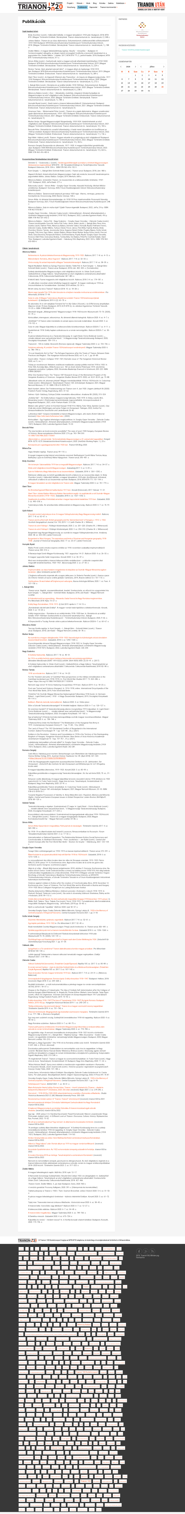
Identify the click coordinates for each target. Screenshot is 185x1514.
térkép (28, 1448)
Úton (114, 1400)
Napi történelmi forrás (77, 1306)
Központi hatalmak (50, 1367)
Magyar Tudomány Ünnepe (87, 1362)
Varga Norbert (117, 1320)
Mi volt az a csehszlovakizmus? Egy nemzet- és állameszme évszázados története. (61, 1122)
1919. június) (103, 899)
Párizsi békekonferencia (82, 1438)
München (95, 1491)
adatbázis (77, 1419)
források (71, 1320)
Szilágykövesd (31, 1339)
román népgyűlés (22, 1301)
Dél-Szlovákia (64, 1296)
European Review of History (71, 1310)
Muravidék (84, 1443)
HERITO (71, 1296)
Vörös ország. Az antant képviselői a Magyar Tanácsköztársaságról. (54, 262)
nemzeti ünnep (108, 1476)
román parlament (94, 1410)
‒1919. (55, 604)
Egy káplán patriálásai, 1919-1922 (41, 923)
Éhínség (67, 1362)
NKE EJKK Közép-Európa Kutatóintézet (104, 1282)
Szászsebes (60, 1453)
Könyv (50, 1325)
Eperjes (34, 1287)
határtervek (49, 1296)
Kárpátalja (71, 1372)
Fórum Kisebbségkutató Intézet (41, 1424)
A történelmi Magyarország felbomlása (27, 1434)
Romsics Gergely (95, 1263)
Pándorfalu (58, 1472)
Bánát (75, 1448)
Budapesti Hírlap (47, 1415)
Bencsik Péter (92, 1495)
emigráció (21, 1419)
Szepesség (69, 1419)
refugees (119, 1249)
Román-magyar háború (107, 1481)
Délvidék (64, 1372)
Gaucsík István (30, 1391)
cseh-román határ (30, 1410)
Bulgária (94, 1329)
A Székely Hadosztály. (36, 655)
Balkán (100, 1272)
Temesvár (120, 1405)
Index (20, 1462)
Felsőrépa (99, 1495)
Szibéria (118, 1377)
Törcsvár (125, 1476)
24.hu (61, 1362)
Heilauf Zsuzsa (49, 1358)
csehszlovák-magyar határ (24, 1481)
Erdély (41, 1258)
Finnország (57, 1372)
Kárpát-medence (97, 1429)
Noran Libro (79, 1429)
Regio (116, 1481)
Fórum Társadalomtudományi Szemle (91, 1386)
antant (87, 1400)
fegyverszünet (30, 1325)
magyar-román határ (122, 1400)
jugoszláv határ (43, 1306)
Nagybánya (43, 1462)
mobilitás (118, 1391)
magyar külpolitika (22, 1315)
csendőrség (21, 1410)
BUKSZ (90, 1301)
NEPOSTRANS (85, 1500)
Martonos (94, 1457)
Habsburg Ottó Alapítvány (84, 1310)
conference (41, 1443)
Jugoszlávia (21, 1391)
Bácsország (118, 1410)
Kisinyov (57, 1263)
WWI (81, 1462)
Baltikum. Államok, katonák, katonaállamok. (45, 702)
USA (32, 1249)
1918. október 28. (74, 1277)
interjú (39, 1282)
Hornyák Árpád (36, 1481)
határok (75, 1424)
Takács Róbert (22, 1287)
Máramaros (21, 1353)
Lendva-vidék (109, 1438)
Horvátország (71, 1253)
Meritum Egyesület (102, 1334)
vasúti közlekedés (67, 1329)
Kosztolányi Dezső (107, 1320)
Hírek (88, 3)
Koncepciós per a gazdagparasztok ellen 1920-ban (48, 445)
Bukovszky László (32, 1296)
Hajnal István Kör (85, 1405)
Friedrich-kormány (99, 1476)
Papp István (105, 1296)
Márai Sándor (59, 1462)
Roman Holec (48, 1258)
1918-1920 (21, 1386)
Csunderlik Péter (69, 1500)
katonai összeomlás (90, 1505)
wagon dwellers (50, 1344)
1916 (75, 1467)
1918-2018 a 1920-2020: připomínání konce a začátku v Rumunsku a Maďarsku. (69, 1093)
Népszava (85, 1344)
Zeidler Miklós (61, 1457)
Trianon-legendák (109, 1457)
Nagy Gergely (79, 1296)
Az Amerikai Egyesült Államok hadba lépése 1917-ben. (49, 490)
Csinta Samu (119, 1372)
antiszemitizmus (22, 1362)
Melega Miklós (96, 1325)
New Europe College (23, 1310)
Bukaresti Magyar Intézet (49, 1348)
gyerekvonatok (68, 1424)
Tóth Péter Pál (41, 1438)
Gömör (125, 1381)
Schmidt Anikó (32, 1301)
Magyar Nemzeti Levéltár (49, 1453)
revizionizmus (81, 1415)
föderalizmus (114, 1306)
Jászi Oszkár (113, 1325)
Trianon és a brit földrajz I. (38, 526)
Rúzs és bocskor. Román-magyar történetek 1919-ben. (49, 973)
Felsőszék (102, 1400)
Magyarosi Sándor (23, 1429)
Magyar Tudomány (91, 1415)
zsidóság (77, 1476)
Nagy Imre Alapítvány (36, 1320)
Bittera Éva (55, 1277)
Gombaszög (93, 1424)
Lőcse (80, 1377)
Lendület (60, 1310)
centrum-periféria (75, 1495)
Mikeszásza (31, 1344)
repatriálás (21, 1400)
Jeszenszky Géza (41, 1362)
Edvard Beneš (99, 1391)
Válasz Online (56, 1438)
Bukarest (26, 1258)
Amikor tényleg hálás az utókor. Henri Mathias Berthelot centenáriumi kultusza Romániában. (64, 1138)
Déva (74, 1438)
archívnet (56, 1362)
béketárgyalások (30, 1367)
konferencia (88, 1348)
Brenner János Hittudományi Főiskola (113, 1505)
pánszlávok (116, 1429)
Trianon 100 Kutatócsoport (87, 1372)
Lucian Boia (49, 1486)
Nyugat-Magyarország (24, 1306)
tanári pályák (98, 1315)
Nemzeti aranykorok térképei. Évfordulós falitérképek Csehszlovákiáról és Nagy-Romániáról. (64, 1102)
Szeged (89, 1339)
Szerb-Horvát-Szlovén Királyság (35, 1268)
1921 (42, 1272)
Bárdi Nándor (73, 1434)
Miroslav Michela (80, 1486)
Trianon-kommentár (109, 7)
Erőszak (110, 1419)
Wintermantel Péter (23, 1381)
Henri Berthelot (29, 1419)
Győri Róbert (21, 1325)
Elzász (58, 1405)
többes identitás (106, 1462)
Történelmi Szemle (58, 1353)
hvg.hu (65, 1320)
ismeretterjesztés (59, 1500)
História (26, 1443)
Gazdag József (41, 1301)
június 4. (21, 1334)
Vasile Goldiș (51, 1339)
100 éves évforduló (62, 1249)
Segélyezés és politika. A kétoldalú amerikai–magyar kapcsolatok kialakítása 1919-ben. (62, 499)
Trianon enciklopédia (77, 1315)
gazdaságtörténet (58, 1481)
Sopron (58, 1381)
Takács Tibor (121, 1329)
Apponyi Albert (52, 1495)
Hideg (39, 1476)
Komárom (101, 1457)
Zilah (56, 1443)
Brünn (79, 1268)
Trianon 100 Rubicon (87, 1320)
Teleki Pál (40, 1429)
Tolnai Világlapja (22, 1268)
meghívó (53, 1320)
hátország (43, 1491)
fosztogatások (107, 1495)
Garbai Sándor (88, 1429)
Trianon (86, 1287)
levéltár (95, 1443)
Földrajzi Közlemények (55, 1476)
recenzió (51, 1396)
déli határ (57, 1396)
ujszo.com (56, 1325)
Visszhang (71, 7)
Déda (27, 1249)
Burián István (47, 1268)
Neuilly (85, 1249)
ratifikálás (84, 1391)
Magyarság (30, 1377)
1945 (72, 1348)
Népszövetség (83, 1358)
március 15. (102, 1291)
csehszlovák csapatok (119, 1362)
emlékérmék (102, 1443)
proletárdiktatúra (122, 1325)
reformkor (44, 1472)
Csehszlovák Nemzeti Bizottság (78, 1339)
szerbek (44, 1291)
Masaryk (63, 1325)
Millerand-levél (84, 1476)
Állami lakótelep (96, 1310)
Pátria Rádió (35, 1272)
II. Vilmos (66, 1434)
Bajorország (56, 1486)
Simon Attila (57, 1429)
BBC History (83, 1301)
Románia (122, 1277)
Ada (90, 1443)
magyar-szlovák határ (50, 1272)
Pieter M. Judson (77, 1353)
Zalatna (31, 1381)
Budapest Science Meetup (115, 1339)
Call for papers (44, 1249)
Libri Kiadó (65, 1429)
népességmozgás (31, 1486)
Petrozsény (106, 1277)
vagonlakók (97, 1462)
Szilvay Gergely (111, 1443)
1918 (99, 1405)
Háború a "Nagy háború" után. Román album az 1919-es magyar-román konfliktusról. (61, 1144)
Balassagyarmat (113, 1453)
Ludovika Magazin (37, 1405)
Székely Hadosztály (23, 1505)
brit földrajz (118, 1287)
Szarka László (75, 1472)
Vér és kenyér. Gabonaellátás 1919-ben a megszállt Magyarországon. (55, 465)
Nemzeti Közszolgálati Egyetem (26, 1348)
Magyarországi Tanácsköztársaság (106, 1253)
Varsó (106, 1391)
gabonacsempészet (108, 1315)
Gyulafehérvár (55, 1400)
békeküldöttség (61, 1306)
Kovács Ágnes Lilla (88, 1462)
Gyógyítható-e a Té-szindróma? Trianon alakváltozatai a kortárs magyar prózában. (60, 949)
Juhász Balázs (31, 1415)
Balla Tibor (106, 1306)
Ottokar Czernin (62, 1253)
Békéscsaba (98, 1277)
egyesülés (65, 1405)
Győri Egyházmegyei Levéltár (85, 1448)
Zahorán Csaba (57, 1448)
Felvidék (54, 1310)
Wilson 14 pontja (69, 1386)
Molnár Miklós (72, 1415)
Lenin (94, 1334)
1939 (65, 1415)
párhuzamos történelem (32, 1353)
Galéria (110, 3)
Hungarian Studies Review (63, 1348)
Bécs (71, 1476)
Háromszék (29, 1386)
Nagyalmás (33, 1443)
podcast (38, 1325)
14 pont (59, 1320)
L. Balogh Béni (84, 1472)
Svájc (38, 1472)
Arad (33, 1448)
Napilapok (41, 1315)
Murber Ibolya (22, 1467)
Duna (29, 1287)
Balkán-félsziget (22, 1282)
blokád (111, 1486)
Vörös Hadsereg (76, 1391)
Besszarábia (41, 1296)
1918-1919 (106, 1448)
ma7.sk (49, 1362)
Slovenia (66, 1358)
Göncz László (22, 1358)
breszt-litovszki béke (74, 1410)
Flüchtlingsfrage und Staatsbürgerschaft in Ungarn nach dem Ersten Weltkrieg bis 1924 (62, 939)
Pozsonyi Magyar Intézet (63, 1495)
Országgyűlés (74, 1381)
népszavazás (22, 1339)
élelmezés (49, 1301)
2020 (96, 1396)
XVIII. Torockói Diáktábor (103, 1467)
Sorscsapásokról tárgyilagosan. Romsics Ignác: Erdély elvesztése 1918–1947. (58, 979)
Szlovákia (48, 1438)
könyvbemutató (103, 1491)
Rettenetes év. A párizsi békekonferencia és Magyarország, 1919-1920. (56, 255)
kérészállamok (97, 1481)
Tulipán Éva (78, 1320)
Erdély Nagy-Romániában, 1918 (40, 604)
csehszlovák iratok (107, 1429)
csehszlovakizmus (48, 1510)
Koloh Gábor (52, 1249)
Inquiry (49, 1491)
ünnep (82, 1505)
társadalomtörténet (120, 1334)
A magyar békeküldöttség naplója (37, 1372)
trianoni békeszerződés (49, 1405)
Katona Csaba (46, 1400)
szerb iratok (88, 1486)
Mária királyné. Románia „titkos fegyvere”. (44, 259)
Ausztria (111, 1391)
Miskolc (105, 1287)
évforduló (117, 1348)
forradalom (60, 1272)
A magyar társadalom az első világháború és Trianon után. (51, 483)
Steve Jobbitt (105, 1263)
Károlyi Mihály (49, 1372)
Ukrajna (30, 1263)
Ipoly (99, 1329)
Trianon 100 (86, 1481)
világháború (46, 1476)
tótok (38, 1344)
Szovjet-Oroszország (71, 1400)
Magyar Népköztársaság (45, 1277)
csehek (97, 1362)
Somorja (122, 1462)
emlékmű (99, 1415)
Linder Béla (113, 1405)
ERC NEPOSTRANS (96, 1306)
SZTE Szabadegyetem (59, 1419)
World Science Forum (74, 1405)
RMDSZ (104, 1386)
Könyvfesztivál (120, 1253)
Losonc (47, 1410)
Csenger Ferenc (52, 1306)
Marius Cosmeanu (64, 1291)
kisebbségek (58, 1344)
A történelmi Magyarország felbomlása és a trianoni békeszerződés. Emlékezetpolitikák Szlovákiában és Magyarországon (51, 1334)
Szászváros (21, 1500)
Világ (37, 1391)
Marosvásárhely (40, 1448)
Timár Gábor (111, 1377)
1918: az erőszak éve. (36, 673)
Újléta (47, 1448)
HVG (46, 1253)
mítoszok (37, 1419)
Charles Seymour (63, 1277)
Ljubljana (92, 1438)
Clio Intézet (31, 1362)
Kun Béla (44, 1457)
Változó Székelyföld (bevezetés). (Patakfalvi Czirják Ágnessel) (52, 964)
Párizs (76, 1481)
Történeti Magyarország (84, 1263)
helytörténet (110, 1348)
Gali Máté (56, 1296)
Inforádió (44, 1325)
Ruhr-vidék (41, 1287)
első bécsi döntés (97, 1377)
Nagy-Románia (118, 1457)
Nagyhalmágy (22, 1453)
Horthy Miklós (90, 1381)
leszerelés (99, 1510)
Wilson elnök (113, 1329)
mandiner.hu (105, 1405)
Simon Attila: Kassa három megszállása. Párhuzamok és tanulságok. (55, 826)
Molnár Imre (72, 1268)
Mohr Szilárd (38, 1510)
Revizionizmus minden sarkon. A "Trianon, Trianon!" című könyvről (54, 1099)
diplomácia (118, 1396)
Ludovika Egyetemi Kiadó (95, 1258)
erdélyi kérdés (79, 1348)
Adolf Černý (35, 1462)
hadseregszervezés (118, 1415)
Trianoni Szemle (104, 1410)
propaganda (105, 1329)
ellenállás (21, 1405)
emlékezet (67, 1491)
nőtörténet (38, 1467)
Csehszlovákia (40, 1381)
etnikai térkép (66, 1472)
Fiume (52, 1424)
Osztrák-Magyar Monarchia (62, 1339)
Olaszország (64, 1268)
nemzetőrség (53, 1253)
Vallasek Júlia (115, 1462)
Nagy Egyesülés (87, 1377)
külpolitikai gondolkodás (41, 1339)
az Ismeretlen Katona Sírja (25, 1272)
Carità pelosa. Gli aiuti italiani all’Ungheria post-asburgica (50, 581)
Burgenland (104, 1500)
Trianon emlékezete (23, 1372)
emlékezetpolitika (65, 1486)
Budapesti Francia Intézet (109, 1272)
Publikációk (82, 7)
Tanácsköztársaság (85, 1329)
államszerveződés (108, 1268)
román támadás (123, 1481)
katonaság (84, 1495)
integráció (91, 1391)
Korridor (119, 1358)
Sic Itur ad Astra (39, 1500)
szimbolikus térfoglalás (80, 1272)
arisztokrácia (30, 1467)
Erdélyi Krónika (49, 1443)
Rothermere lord (22, 1344)
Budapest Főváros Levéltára (72, 1301)
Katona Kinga (73, 1263)
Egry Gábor (46, 1505)
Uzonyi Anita (94, 1400)
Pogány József (32, 1315)
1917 (91, 1476)
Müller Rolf (110, 1362)
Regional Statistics (23, 1291)
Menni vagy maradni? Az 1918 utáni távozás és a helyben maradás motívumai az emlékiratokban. (66, 292)
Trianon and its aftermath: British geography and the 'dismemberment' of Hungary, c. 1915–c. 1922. (67, 520)
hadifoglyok (110, 1334)
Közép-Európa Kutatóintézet (73, 1396)
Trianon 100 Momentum (87, 1396)
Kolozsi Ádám (68, 1448)
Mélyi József (55, 1467)
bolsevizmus (58, 1434)
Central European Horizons (24, 1491)
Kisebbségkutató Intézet (115, 1263)
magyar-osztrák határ (96, 1287)
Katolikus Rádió (46, 1282)
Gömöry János (94, 1453)
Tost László (114, 1277)
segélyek (67, 1462)
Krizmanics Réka (114, 1296)
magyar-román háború (23, 1277)
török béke (38, 1400)
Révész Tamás (71, 1325)
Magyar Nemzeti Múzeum (87, 1419)
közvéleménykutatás (115, 1467)
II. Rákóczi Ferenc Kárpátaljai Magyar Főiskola (86, 1253)
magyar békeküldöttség (107, 1301)
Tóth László (104, 1325)
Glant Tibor (38, 1457)
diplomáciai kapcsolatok (42, 1495)
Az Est (99, 1268)
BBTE (43, 1344)
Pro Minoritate (68, 1353)
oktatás (108, 1400)
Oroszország (104, 1486)
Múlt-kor (78, 1443)
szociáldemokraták (103, 1453)
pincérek (62, 1400)
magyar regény (63, 1377)
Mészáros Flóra (63, 1282)
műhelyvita (113, 1434)
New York (111, 1396)
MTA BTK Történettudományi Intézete (79, 1453)
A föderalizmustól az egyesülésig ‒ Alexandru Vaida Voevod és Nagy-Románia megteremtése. (65, 598)
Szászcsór (69, 1467)
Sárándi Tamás (86, 1491)
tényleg (118, 1443)
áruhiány (63, 1505)
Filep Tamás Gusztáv (32, 1358)
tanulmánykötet (30, 1472)
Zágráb (61, 1491)
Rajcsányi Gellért (76, 1344)
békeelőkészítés (49, 1386)
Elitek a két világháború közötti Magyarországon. (47, 468)
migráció (29, 1424)
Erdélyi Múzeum (79, 1258)
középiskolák (32, 1429)
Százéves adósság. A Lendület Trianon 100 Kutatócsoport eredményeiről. (57, 347)
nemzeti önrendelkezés (88, 1315)
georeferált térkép (72, 1249)
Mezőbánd (21, 1448)
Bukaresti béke (27, 1462)
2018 (116, 1367)
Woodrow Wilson (100, 1438)
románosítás (38, 1377)
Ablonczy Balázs (84, 1325)
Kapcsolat (93, 7)
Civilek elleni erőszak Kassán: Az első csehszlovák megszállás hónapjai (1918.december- (63, 899)
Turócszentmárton (96, 1500)
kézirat (103, 1362)
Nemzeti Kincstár (32, 1396)
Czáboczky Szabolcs (107, 1367)
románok (59, 1367)
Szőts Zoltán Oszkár (113, 1491)
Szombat (72, 1282)
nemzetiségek (118, 1315)
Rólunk (80, 3)
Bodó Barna (81, 1334)
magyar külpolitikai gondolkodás (100, 1339)
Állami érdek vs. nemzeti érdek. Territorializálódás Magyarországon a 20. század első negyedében (65, 439)
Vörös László (22, 1415)
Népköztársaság (59, 1386)
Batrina (68, 1306)
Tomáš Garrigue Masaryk (82, 1282)
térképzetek (73, 1367)
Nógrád (62, 1467)
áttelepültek (96, 1486)
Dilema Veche (55, 1282)
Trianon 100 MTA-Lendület (45, 1353)
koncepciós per (65, 1263)
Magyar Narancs (97, 1448)
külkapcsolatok (116, 1495)
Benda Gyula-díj (88, 1296)
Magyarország (34, 1253)
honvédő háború (58, 1358)
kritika (31, 1310)
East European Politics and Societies (26, 1495)
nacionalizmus (107, 1472)
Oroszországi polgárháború (36, 1505)
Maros (50, 1291)
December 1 (117, 1419)
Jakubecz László (120, 1448)
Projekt (70, 3)
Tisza (78, 1291)
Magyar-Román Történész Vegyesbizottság (43, 1263)
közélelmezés (103, 1396)
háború (111, 1410)
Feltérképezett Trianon (37, 1084)
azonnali (56, 1291)
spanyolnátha (46, 1310)
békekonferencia (93, 1472)
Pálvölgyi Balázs (85, 1291)
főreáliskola (78, 1386)
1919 (121, 1258)
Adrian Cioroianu (56, 1268)
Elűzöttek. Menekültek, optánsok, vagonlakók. (46, 920)
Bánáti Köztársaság (57, 1329)
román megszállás (106, 1310)
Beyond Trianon (40, 1367)
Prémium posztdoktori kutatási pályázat (97, 1358)
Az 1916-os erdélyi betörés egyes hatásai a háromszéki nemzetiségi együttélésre (60, 658)
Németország (34, 1258)
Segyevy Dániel (67, 1391)
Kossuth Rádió (64, 1510)
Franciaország (117, 1476)
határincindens (74, 1358)
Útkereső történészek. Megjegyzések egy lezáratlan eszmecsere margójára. (58, 1012)
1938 (65, 1410)
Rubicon (41, 1358)
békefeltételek (22, 1377)
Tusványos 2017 (57, 1391)
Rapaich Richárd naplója (73, 1505)
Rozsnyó (120, 1434)
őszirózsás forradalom (114, 1500)
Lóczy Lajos (51, 1462)
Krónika (102, 3)
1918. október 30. (48, 1429)
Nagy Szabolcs (77, 1287)
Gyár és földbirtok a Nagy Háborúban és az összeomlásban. (51, 472)
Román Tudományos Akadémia (110, 1258)
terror (103, 1344)
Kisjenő (121, 1424)
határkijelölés (50, 1434)
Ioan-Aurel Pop (97, 1367)
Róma (119, 1381)
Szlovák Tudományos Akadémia (113, 1344)
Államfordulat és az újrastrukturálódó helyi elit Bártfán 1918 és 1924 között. (58, 855)
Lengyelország (67, 1344)
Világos (80, 1249)
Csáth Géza (111, 1372)
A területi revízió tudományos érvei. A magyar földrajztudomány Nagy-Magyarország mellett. (64, 514)
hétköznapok (96, 1353)
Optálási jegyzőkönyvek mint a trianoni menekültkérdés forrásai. (53, 930)
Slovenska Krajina (66, 1315)
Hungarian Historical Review (65, 1287)
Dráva (113, 1448)
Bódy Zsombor (52, 1457)
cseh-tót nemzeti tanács (32, 1329)
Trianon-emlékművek (59, 1301)
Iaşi (73, 1486)
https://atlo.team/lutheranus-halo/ (50, 416)
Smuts (48, 1329)
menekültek (77, 1491)
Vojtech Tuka (65, 1258)
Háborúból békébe (87, 1353)
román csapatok (22, 1476)
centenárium (118, 1291)
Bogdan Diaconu (32, 1476)
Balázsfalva (39, 1415)
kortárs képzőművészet (35, 1291)
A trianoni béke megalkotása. (39, 1213)
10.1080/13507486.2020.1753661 (41, 436)
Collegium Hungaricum (23, 1320)
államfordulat (93, 1268)
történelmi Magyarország (84, 1434)
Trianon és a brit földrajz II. (38, 529)
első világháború (109, 1249)
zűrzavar (21, 1438)
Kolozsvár (115, 1472)
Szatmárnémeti (84, 1410)
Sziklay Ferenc (49, 1315)
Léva (63, 1396)
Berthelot (55, 1287)
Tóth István (21, 1472)
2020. (123, 1429)
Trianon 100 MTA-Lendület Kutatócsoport (136, 50)
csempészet (22, 1367)
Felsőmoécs (21, 1486)
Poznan (93, 1405)
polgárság (77, 1500)
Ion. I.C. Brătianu (120, 1386)
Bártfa (20, 1443)
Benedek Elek (40, 1410)
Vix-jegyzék (70, 1443)
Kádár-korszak (22, 1424)
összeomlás (97, 1320)
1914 (43, 1419)
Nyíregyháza (100, 1505)
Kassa (72, 1291)
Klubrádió (111, 1287)
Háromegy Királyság (39, 1386)
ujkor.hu (91, 1249)
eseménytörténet (121, 1272)
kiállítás (88, 1334)
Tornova (86, 1424)
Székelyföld (81, 1400)
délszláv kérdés (59, 1424)
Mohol (100, 1472)
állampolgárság (32, 1282)
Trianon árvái (74, 1462)
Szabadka (92, 1510)
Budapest (48, 1287)
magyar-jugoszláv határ (46, 1391)
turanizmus (35, 1491)
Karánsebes (97, 1301)
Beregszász (101, 1424)
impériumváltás (41, 1486)
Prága (86, 1258)
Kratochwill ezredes (92, 1272)
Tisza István (111, 1386)
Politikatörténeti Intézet (47, 1481)
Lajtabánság (103, 1372)
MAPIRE (65, 1476)
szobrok (125, 1377)
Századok (102, 1348)
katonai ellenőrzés (75, 1362)
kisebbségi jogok (41, 1434)
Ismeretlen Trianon (42, 1396)
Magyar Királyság (72, 1377)
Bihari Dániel (87, 1306)
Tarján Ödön (57, 1315)
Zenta (67, 1453)
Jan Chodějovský (68, 1481)
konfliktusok (21, 1510)
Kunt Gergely (94, 1434)
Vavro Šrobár (28, 1405)
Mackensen (65, 1367)
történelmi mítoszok (82, 1510)
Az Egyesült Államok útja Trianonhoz (81, 1457)
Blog (95, 3)
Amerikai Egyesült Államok (101, 1381)
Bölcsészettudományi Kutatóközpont (87, 1467)
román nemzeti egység (119, 1438)
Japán (41, 1253)
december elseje (116, 1310)
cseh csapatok (22, 1396)
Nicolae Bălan (56, 1258)
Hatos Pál (42, 1329)
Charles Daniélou (107, 1415)
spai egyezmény (51, 1381)
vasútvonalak (38, 1310)
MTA (71, 1258)
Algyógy (55, 1491)
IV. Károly (49, 1419)
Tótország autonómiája (101, 1419)
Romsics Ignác (46, 1467)
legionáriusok (38, 1348)
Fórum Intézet (47, 1377)
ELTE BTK (30, 1453)
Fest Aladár (21, 1329)
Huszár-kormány (57, 1415)
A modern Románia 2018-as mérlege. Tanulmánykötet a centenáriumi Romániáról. (60, 1155)
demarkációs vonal (116, 1353)
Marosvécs (98, 1249)
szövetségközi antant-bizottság (26, 1457)
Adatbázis (121, 3)
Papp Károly (118, 1282)
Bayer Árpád (34, 1306)
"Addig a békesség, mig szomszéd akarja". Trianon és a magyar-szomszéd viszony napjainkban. (65, 1006)
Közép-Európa (112, 1381)
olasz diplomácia (49, 1500)
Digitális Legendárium (94, 1344)
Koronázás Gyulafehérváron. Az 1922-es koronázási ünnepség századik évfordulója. (61, 1149)
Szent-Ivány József (23, 1253)
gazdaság (76, 1329)
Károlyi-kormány (22, 1263)
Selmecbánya (88, 1367)
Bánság (125, 1287)
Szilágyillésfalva (118, 1486)
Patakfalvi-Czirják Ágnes (56, 1410)
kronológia (117, 1268)
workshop (85, 1268)
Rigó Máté (72, 1429)
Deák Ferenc (46, 1320)
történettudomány (106, 1353)
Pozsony (81, 1367)
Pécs (20, 1258)
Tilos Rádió (55, 1377)
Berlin (81, 1424)
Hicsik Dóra (82, 1381)
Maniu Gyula (117, 1301)
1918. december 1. (104, 1434)
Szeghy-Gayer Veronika (112, 1424)
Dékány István (22, 1296)
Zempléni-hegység (69, 1272)
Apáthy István (30, 1500)
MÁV (105, 1377)
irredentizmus (34, 1277)
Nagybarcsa (65, 1381)
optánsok (21, 1249)
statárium (69, 1457)
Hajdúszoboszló (29, 1400)
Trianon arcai (110, 1291)
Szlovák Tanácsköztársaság (87, 1277)
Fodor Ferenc (38, 1453)
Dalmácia (57, 1510)
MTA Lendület (97, 1296)
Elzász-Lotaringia (55, 1505)
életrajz (91, 1282)
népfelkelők (51, 1472)
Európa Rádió (94, 1291)
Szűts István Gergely (30, 1438)
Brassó (37, 1249)
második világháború (66, 1438)
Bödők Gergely (30, 1510)
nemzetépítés (62, 1443)
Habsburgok (72, 1510)
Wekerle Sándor (111, 1358)
